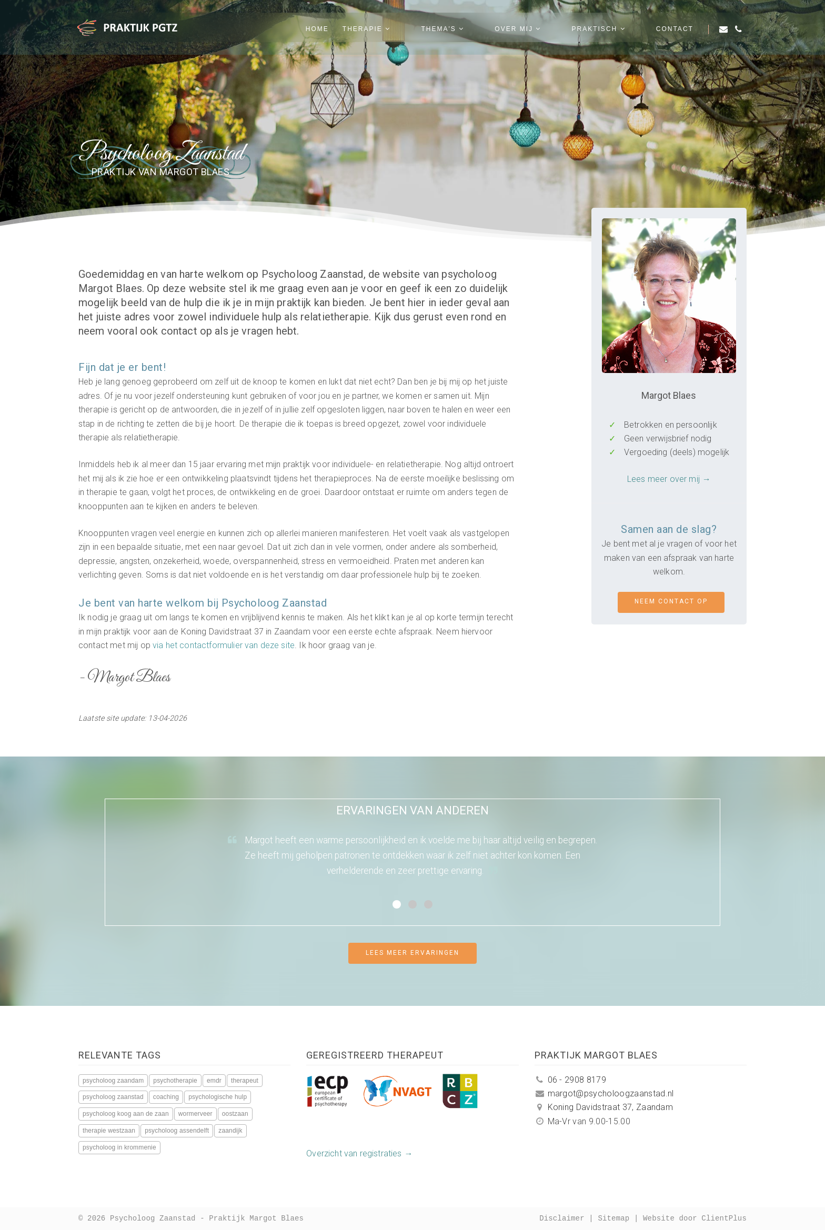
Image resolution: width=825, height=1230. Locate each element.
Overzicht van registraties (353, 1153)
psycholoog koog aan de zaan (126, 1113)
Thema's (493, 32)
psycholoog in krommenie (119, 1147)
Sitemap (613, 1219)
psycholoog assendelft (177, 1130)
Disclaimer (562, 1219)
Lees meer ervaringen (412, 952)
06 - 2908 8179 (570, 1080)
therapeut (244, 1080)
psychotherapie (175, 1080)
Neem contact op (671, 601)
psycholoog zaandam (113, 1080)
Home (385, 32)
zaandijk (230, 1130)
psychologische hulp (217, 1097)
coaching (166, 1097)
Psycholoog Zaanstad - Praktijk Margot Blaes (207, 1219)
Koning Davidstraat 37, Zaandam (604, 1107)
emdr (214, 1080)
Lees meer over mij (663, 479)
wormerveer (195, 1113)
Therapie (434, 32)
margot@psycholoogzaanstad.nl (604, 1093)
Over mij (552, 32)
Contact (674, 32)
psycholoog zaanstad (113, 1097)
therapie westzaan (109, 1130)
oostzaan (235, 1113)
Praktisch (615, 32)
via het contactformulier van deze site (224, 645)
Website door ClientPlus (695, 1219)
